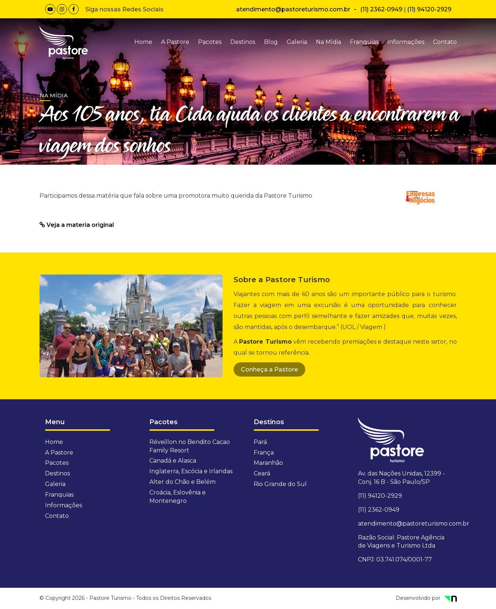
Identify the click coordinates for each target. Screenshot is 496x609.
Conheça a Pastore (269, 369)
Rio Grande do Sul (280, 484)
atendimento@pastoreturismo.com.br (293, 9)
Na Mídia (328, 41)
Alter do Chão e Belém (182, 481)
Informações (405, 41)
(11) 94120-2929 (429, 9)
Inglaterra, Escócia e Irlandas (190, 471)
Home (143, 41)
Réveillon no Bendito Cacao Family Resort (189, 446)
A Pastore (175, 41)
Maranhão (268, 462)
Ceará (262, 473)
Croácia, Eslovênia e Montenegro (177, 496)
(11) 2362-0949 (381, 9)
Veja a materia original (77, 224)
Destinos (242, 41)
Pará (260, 441)
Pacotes (209, 41)
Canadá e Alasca (172, 460)
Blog (271, 41)
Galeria (297, 41)
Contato (445, 41)
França (264, 452)
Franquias (364, 41)
